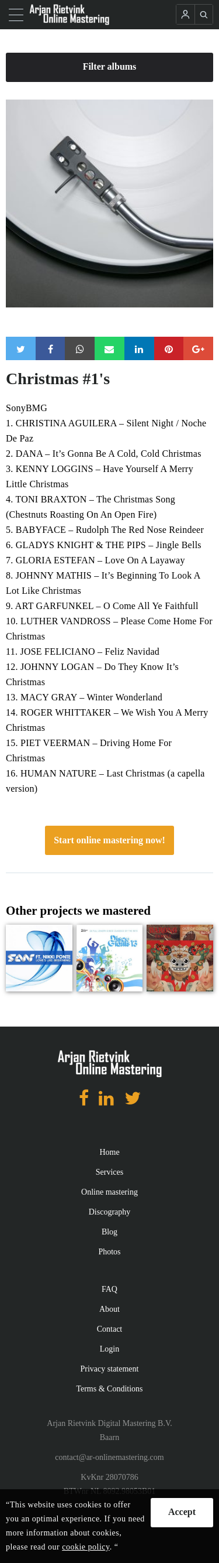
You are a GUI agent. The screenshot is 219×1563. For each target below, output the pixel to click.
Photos (109, 1251)
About (109, 1309)
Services (109, 1172)
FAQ (109, 1289)
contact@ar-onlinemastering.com (109, 1457)
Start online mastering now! (109, 840)
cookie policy (85, 1547)
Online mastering (109, 1192)
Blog (109, 1231)
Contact (110, 1329)
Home (109, 1152)
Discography (110, 1212)
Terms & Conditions (109, 1388)
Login (109, 1349)
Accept (182, 1512)
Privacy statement (110, 1368)
